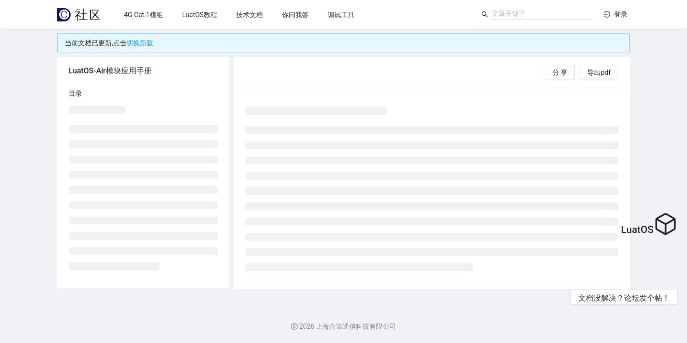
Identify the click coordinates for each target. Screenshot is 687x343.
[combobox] (542, 13)
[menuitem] (143, 14)
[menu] (295, 14)
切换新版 (139, 43)
